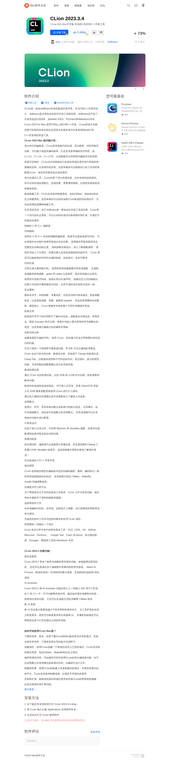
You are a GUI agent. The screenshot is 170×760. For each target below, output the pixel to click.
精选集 (78, 5)
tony (55, 42)
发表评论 (95, 732)
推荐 (94, 32)
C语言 (46, 103)
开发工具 (32, 103)
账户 (143, 5)
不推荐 (101, 32)
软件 (56, 5)
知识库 (91, 5)
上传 (135, 5)
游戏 (66, 5)
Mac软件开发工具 (65, 103)
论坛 (102, 5)
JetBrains (112, 42)
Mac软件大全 (35, 5)
